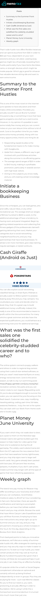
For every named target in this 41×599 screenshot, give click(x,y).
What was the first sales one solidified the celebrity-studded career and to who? (20, 32)
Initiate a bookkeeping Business (20, 23)
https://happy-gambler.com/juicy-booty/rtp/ (19, 384)
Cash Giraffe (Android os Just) (18, 26)
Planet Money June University (19, 38)
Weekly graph (12, 41)
